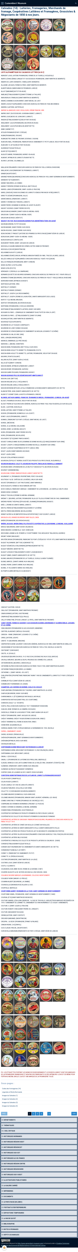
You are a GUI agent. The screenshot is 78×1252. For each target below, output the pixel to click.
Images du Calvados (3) (10, 1102)
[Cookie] (4, 1247)
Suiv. (74, 1113)
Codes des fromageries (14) (11, 1088)
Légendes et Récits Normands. (12, 1092)
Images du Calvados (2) (10, 1099)
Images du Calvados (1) (10, 1095)
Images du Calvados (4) (10, 1106)
